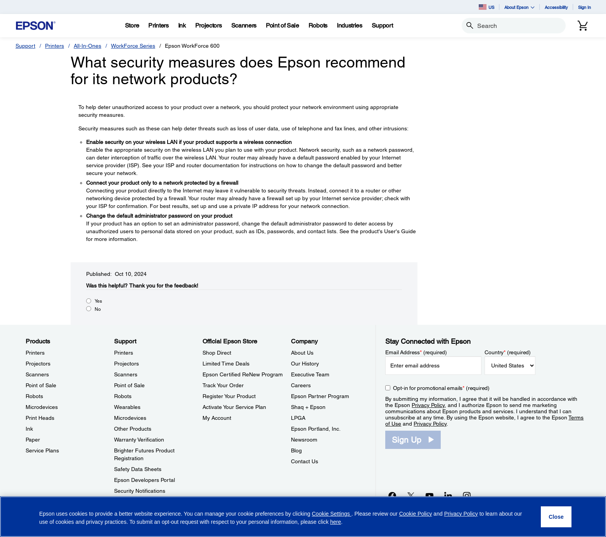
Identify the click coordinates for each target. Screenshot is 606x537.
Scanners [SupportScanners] (125, 374)
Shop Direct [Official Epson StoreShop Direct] (217, 353)
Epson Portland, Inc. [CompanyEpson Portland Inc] (316, 429)
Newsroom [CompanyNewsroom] (304, 440)
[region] (303, 516)
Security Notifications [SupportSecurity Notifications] (139, 491)
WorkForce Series (133, 46)
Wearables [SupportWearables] (127, 407)
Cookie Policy (415, 514)
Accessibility (556, 7)
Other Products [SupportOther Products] (132, 429)
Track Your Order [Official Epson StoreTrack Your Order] (223, 385)
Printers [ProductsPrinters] (35, 353)
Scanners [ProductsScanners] (37, 374)
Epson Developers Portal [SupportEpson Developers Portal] (144, 480)
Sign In (584, 7)
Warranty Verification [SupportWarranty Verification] (139, 440)
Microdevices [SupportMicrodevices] (130, 418)
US (486, 7)
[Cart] (582, 25)
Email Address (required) (416, 352)
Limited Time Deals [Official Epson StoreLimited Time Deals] (226, 363)
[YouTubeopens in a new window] (429, 495)
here (335, 522)
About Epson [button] (519, 7)
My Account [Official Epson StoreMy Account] (217, 418)
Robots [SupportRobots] (123, 396)
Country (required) (508, 352)
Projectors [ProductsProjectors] (38, 363)
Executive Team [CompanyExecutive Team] (310, 374)
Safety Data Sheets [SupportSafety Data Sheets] (137, 469)
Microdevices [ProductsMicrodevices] (42, 407)
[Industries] (349, 25)
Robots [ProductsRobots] (34, 396)
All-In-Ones (87, 46)
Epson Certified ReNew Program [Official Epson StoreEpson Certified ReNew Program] (243, 374)
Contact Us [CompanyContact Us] (304, 461)
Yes (98, 301)
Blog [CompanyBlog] (296, 450)
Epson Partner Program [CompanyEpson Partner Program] (320, 396)
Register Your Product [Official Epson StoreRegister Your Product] (229, 396)
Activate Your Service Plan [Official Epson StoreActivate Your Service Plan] (234, 407)
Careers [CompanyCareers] (301, 385)
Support (25, 46)
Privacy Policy (428, 405)
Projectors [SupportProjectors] (126, 363)
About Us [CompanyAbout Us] (302, 353)
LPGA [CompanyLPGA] (298, 418)
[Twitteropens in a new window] (411, 495)
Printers (54, 46)
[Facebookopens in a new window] (392, 495)
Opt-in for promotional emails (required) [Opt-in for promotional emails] (441, 388)
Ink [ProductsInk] (29, 429)
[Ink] (182, 25)
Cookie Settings (331, 514)
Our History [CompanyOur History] (305, 363)
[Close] (556, 516)
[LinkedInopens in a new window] (448, 495)
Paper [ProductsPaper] (33, 440)
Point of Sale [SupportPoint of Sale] (129, 385)
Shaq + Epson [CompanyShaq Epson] (308, 407)
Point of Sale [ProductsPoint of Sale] (41, 385)
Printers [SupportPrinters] (123, 353)
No (98, 309)
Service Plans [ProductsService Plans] (42, 450)
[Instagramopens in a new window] (467, 495)
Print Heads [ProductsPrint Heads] (40, 418)
